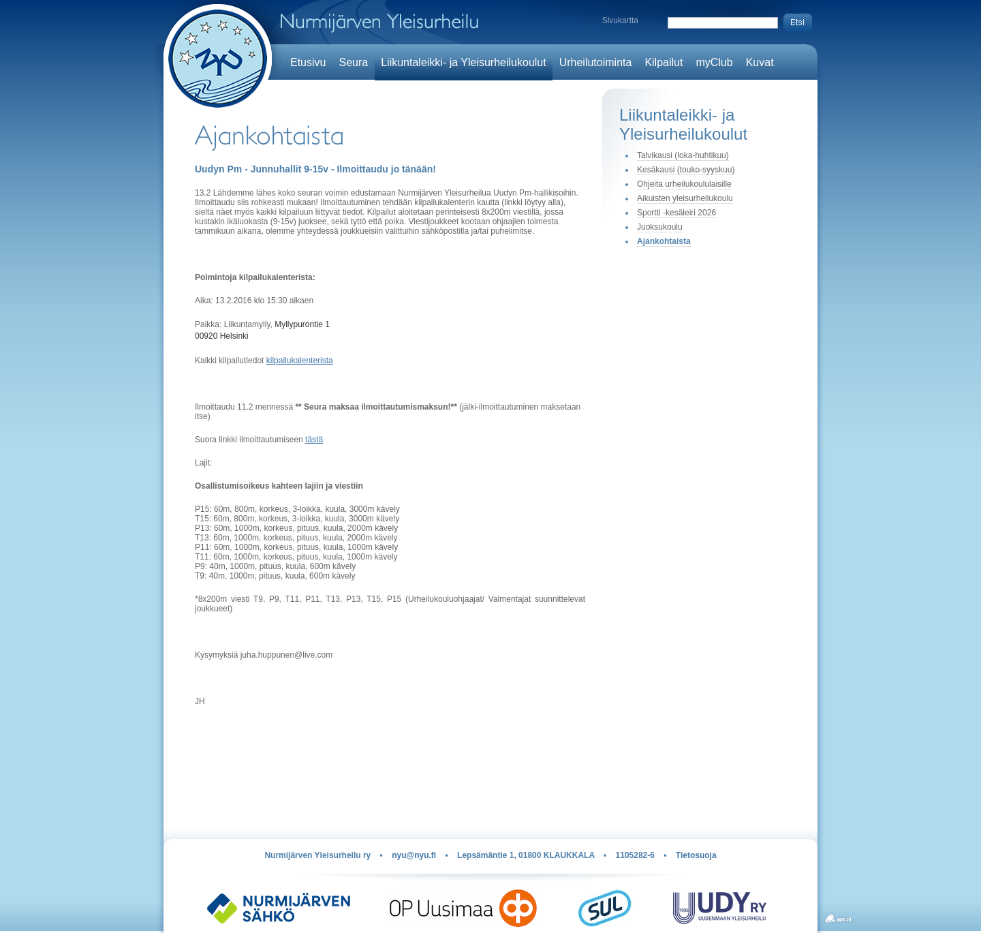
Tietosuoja (696, 855)
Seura (353, 62)
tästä (314, 439)
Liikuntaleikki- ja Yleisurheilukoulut (463, 62)
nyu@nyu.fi (414, 855)
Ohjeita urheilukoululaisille (684, 184)
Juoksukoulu (660, 227)
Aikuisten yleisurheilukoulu (685, 198)
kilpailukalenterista (299, 360)
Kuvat (760, 62)
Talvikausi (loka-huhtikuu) (683, 155)
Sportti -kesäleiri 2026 (676, 212)
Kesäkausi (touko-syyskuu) (685, 169)
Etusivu (308, 62)
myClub (714, 62)
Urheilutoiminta (595, 62)
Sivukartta (620, 20)
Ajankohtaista (664, 241)
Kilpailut (663, 62)
